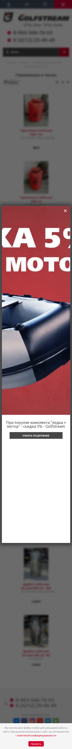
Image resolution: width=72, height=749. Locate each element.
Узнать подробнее (36, 435)
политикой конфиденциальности (36, 735)
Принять (36, 743)
